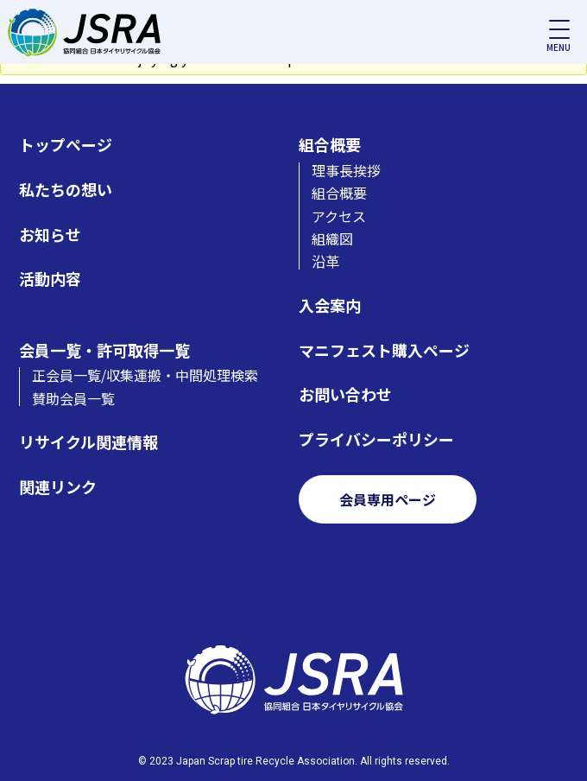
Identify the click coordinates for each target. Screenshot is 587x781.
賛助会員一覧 (73, 398)
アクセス (339, 216)
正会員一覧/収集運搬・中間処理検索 (145, 375)
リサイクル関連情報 (88, 442)
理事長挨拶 (346, 170)
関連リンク (58, 487)
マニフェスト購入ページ (384, 350)
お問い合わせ (345, 394)
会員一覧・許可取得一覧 (104, 350)
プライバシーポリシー (376, 439)
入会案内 (330, 305)
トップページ (65, 145)
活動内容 (50, 279)
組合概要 (330, 145)
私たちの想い (65, 190)
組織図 (332, 238)
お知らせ (50, 234)
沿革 (325, 261)
